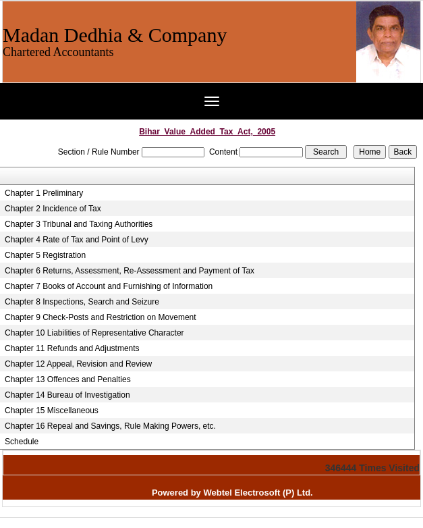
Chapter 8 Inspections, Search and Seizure (82, 302)
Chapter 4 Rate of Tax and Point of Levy (76, 239)
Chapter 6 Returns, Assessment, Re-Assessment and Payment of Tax (129, 270)
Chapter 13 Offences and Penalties (68, 379)
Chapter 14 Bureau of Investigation (67, 395)
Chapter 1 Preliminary (44, 193)
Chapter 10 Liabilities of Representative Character (94, 333)
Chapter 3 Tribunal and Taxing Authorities (78, 224)
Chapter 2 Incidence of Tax (53, 208)
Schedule (21, 441)
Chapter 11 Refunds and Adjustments (72, 348)
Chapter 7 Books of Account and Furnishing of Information (109, 286)
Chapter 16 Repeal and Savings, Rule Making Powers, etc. (110, 426)
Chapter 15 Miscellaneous (51, 410)
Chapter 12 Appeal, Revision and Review (78, 364)
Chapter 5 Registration (45, 255)
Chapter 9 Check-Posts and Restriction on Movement (100, 317)
